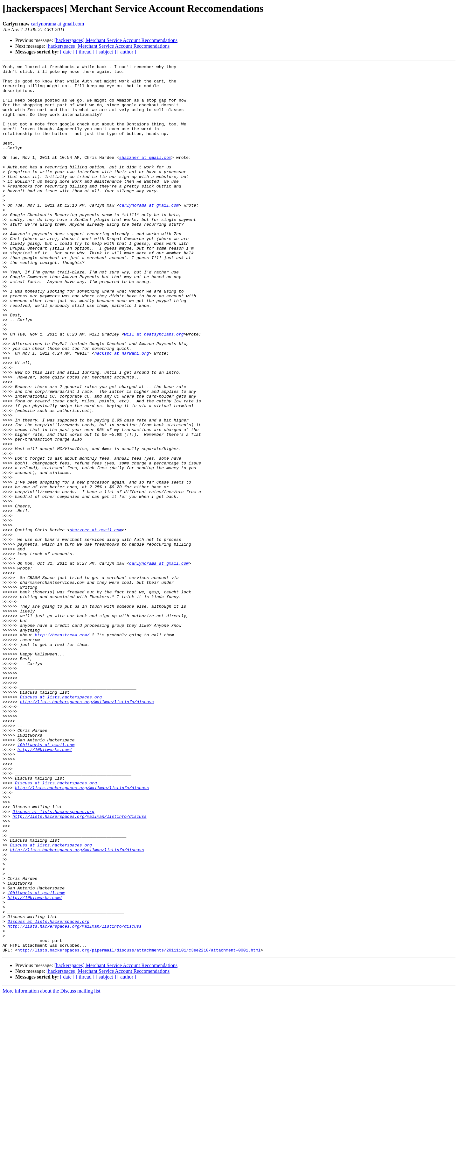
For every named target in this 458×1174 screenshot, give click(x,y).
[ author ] (126, 51)
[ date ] (67, 51)
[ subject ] (106, 51)
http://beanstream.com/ (62, 749)
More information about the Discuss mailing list (52, 1168)
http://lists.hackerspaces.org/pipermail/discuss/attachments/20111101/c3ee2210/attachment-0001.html (138, 1127)
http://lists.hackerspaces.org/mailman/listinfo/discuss (87, 829)
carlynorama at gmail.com (57, 23)
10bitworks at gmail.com (45, 881)
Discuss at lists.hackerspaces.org (61, 824)
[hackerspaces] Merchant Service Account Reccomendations (115, 40)
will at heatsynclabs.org (154, 388)
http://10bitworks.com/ (44, 887)
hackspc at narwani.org (121, 411)
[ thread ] (85, 51)
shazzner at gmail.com (145, 176)
